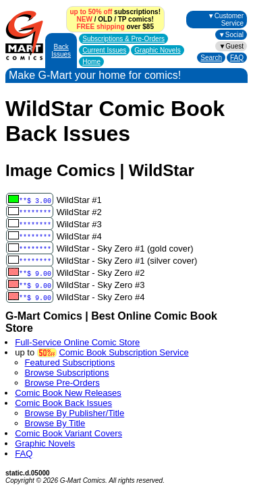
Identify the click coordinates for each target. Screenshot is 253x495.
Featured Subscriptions (70, 362)
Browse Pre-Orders (62, 383)
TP (122, 19)
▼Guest (231, 46)
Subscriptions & (123, 38)
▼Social (231, 34)
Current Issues (104, 50)
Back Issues (61, 50)
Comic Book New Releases (68, 393)
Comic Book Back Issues (63, 403)
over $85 (115, 26)
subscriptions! (115, 12)
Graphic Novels (157, 50)
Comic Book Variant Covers (68, 433)
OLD (105, 19)
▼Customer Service (226, 19)
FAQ (237, 57)
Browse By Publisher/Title (75, 413)
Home (91, 61)
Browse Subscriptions (67, 373)
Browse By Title (55, 423)
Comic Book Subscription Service (123, 352)
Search (211, 57)
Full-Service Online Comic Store (77, 342)
